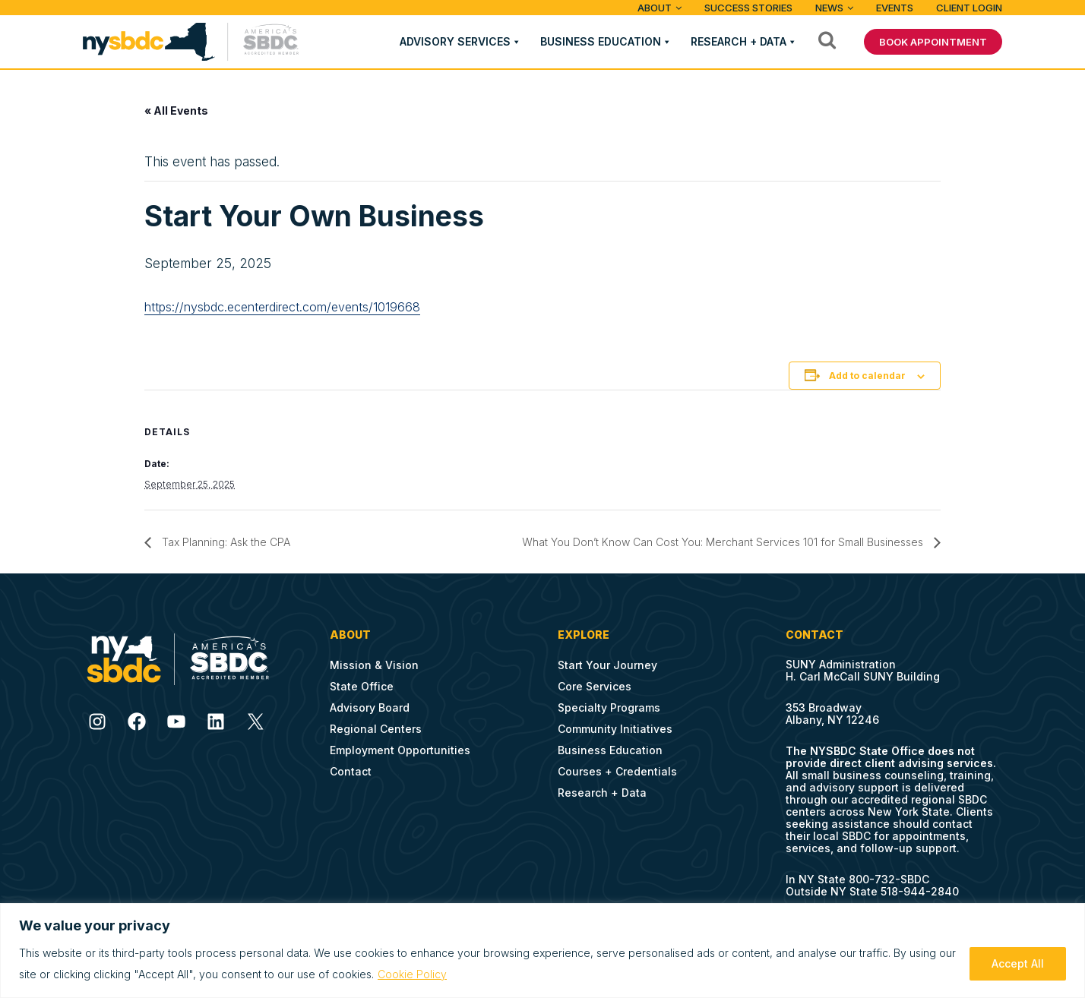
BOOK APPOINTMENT (933, 42)
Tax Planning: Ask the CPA (224, 541)
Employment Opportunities (400, 750)
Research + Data (738, 41)
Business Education (600, 41)
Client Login (969, 8)
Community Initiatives (615, 728)
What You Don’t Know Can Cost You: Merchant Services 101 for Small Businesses (724, 541)
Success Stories (748, 8)
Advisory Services (455, 41)
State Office (362, 686)
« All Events (176, 110)
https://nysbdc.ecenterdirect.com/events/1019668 (282, 306)
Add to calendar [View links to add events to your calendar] (867, 375)
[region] (542, 950)
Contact (351, 771)
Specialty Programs (609, 707)
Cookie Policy (412, 974)
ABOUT (654, 8)
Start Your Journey (607, 664)
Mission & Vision (374, 664)
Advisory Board (370, 707)
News (829, 8)
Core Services (594, 686)
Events (894, 8)
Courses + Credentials (617, 771)
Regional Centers (376, 728)
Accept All (1018, 963)
